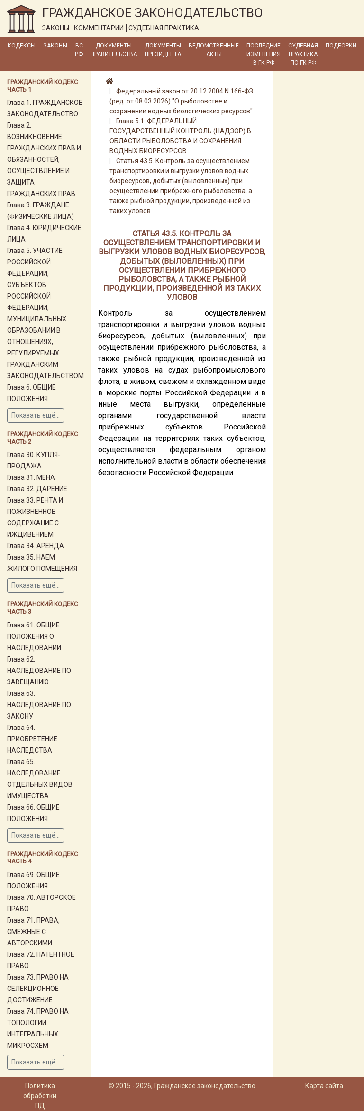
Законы (55, 45)
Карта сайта (324, 1086)
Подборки (341, 45)
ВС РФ (79, 49)
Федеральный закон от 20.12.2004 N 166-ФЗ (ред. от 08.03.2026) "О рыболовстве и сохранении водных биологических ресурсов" (181, 101)
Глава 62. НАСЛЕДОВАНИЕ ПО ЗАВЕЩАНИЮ (39, 670)
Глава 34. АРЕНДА (35, 546)
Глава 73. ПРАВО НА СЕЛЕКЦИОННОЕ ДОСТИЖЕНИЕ (38, 988)
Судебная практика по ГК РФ (303, 54)
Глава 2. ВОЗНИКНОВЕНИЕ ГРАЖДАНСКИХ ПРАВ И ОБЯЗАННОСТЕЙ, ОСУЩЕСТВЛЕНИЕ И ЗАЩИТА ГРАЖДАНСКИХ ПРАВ (44, 159)
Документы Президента (163, 49)
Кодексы (22, 45)
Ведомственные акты (214, 49)
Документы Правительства (114, 49)
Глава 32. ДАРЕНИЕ (37, 489)
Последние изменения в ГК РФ (263, 54)
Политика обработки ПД (39, 1096)
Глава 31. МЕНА (31, 477)
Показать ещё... (35, 415)
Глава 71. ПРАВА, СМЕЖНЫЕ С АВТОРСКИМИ (33, 931)
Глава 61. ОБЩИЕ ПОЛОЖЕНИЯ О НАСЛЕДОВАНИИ (34, 636)
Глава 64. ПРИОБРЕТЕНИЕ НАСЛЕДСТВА (32, 739)
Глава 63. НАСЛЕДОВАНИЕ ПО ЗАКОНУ (39, 705)
